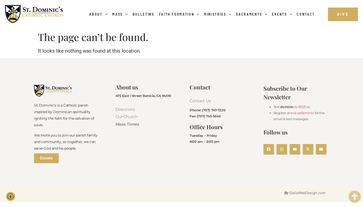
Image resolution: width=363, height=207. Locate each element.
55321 (302, 107)
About (98, 14)
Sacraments (251, 14)
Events (282, 14)
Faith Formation (179, 14)
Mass (120, 14)
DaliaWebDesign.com (307, 193)
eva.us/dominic (302, 113)
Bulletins (143, 14)
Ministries (217, 14)
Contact (306, 14)
